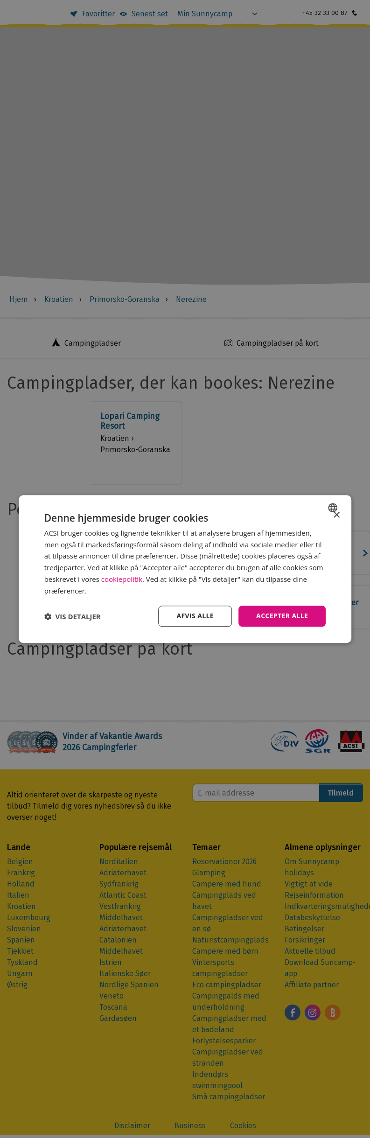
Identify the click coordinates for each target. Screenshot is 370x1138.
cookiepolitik (121, 579)
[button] (72, 616)
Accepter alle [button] (282, 616)
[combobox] (334, 507)
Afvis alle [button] (195, 616)
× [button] (336, 515)
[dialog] (185, 569)
